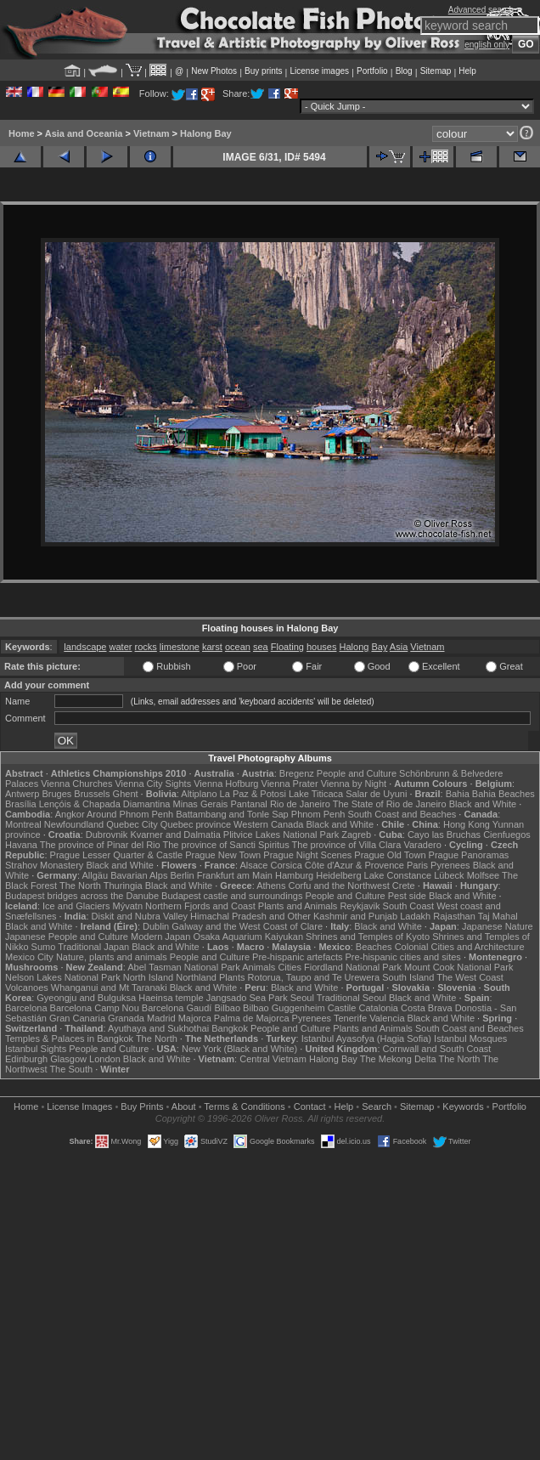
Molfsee (483, 875)
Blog (404, 71)
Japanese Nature (497, 926)
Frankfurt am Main (235, 875)
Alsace (253, 865)
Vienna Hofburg (226, 783)
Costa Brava (427, 1008)
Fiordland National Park (353, 967)
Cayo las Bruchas (444, 834)
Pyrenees (450, 865)
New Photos (214, 71)
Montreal (23, 824)
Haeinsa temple (170, 998)
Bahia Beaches (503, 794)
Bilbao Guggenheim (284, 1008)
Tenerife (350, 1018)
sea (260, 647)
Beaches (374, 947)
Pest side (407, 896)
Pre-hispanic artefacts (297, 957)
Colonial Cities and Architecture (460, 947)
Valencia (386, 1018)
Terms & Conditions (244, 1106)
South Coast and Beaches (401, 814)
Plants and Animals (298, 906)
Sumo (43, 947)
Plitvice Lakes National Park (281, 834)
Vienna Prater (290, 783)
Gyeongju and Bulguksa (86, 998)
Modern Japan (160, 936)
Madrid (161, 1018)
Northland (196, 977)
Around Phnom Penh (130, 814)
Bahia (458, 794)
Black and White (482, 804)
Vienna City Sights (153, 783)
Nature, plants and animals (111, 957)
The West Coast (469, 977)
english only (486, 44)
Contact (310, 1106)
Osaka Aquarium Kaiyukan (248, 936)
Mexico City (29, 957)
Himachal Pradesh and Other (250, 916)
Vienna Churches (76, 783)
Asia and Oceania (84, 133)
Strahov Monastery (44, 865)
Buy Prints (142, 1106)
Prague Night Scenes (307, 855)
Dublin (156, 926)
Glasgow (68, 1059)
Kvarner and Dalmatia (175, 834)
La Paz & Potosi (253, 794)
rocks (146, 647)
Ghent (125, 794)
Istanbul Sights (35, 1049)
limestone (180, 647)
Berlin (182, 875)
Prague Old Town (389, 855)
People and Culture (357, 773)
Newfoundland (74, 824)
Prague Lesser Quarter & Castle (116, 855)
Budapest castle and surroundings (231, 896)
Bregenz (296, 773)
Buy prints (263, 71)
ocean (237, 647)
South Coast (409, 906)
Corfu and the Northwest (339, 885)
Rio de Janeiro (300, 804)
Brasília (21, 804)
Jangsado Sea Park (247, 998)
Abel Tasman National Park (183, 967)
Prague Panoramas (469, 855)
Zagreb (356, 834)
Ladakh (415, 916)
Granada (126, 1018)
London (105, 1059)
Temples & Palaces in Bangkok (69, 1038)
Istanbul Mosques (470, 1038)
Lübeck (449, 875)
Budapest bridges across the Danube (82, 896)
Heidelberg (338, 875)
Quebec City (132, 824)
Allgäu (95, 875)
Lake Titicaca (316, 794)
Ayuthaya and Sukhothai (158, 1028)
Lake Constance (398, 875)
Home (21, 133)
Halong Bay (206, 133)
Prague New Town (223, 855)
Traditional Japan (93, 947)
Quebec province (195, 824)
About (184, 1106)
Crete (403, 885)
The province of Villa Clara (347, 845)
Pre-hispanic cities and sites (403, 957)
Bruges (56, 794)
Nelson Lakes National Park (63, 977)
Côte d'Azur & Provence (354, 865)
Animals (258, 967)
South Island (408, 977)
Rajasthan (454, 916)
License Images (79, 1106)
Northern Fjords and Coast (200, 906)
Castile (342, 1008)
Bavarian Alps (138, 875)
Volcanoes (26, 987)
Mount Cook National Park (458, 967)
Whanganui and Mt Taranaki (109, 987)
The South (71, 1069)
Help (467, 71)
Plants (232, 977)
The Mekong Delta (398, 1059)
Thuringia (123, 885)
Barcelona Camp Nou (94, 1008)
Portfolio (372, 71)
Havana (21, 845)
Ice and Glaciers (76, 906)
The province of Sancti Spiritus (226, 845)
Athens (270, 885)
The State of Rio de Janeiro (390, 804)
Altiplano (199, 794)
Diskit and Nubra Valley (140, 916)
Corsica (285, 865)
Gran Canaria (77, 1018)
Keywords (462, 1106)
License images (319, 71)
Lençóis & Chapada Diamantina (105, 804)
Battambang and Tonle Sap (232, 814)
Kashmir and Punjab (355, 916)
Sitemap (436, 71)
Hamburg (294, 875)
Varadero (422, 845)
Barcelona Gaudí (177, 1008)
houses (321, 647)
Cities (289, 967)
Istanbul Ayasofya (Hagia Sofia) (366, 1038)
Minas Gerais (200, 804)
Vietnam (151, 133)
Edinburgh (26, 1059)
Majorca (194, 1018)
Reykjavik (360, 906)
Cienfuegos (507, 834)
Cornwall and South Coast (437, 1049)
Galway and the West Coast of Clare (247, 926)
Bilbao (227, 1008)
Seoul (302, 998)
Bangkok (229, 1028)
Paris (417, 865)
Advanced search (481, 9)
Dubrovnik (107, 834)
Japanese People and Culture (66, 936)
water (121, 647)
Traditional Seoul (351, 998)
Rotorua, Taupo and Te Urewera (314, 977)
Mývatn (128, 906)
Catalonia (377, 1008)
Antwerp (22, 794)
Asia (399, 647)
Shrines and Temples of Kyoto (368, 936)
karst (212, 647)
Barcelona (26, 1008)
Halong (354, 647)
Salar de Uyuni (376, 794)
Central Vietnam (273, 1059)
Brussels (92, 794)
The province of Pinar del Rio (100, 845)
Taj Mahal (498, 916)
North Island (148, 977)
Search (376, 1106)
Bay (379, 647)
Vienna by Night (353, 783)
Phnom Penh (318, 814)
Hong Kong (466, 824)
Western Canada (268, 824)
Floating (287, 647)
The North (80, 885)
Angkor (70, 814)
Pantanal (248, 804)
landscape (85, 647)
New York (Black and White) (239, 1049)
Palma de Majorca (252, 1018)
